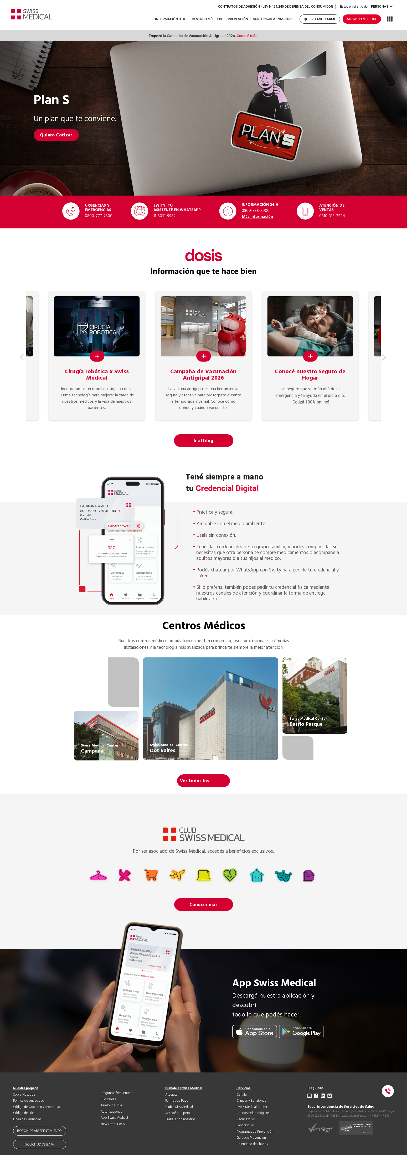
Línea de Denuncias (27, 1119)
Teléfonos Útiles (112, 1105)
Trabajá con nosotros (180, 1119)
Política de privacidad (28, 1100)
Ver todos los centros (194, 782)
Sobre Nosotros (24, 1094)
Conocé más (246, 36)
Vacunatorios (245, 1119)
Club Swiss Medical (179, 1107)
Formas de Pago (176, 1100)
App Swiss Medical (114, 1118)
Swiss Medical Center (251, 1107)
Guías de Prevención (251, 1138)
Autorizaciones (111, 1112)
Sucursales (108, 1099)
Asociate (171, 1094)
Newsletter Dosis (113, 1124)
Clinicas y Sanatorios (251, 1100)
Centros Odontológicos (252, 1113)
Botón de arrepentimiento (39, 1131)
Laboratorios (245, 1125)
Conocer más (203, 904)
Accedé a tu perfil (177, 1113)
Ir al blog (204, 440)
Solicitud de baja (39, 1144)
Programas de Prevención (254, 1131)
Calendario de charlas (252, 1144)
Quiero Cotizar (56, 135)
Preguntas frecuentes (116, 1093)
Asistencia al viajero (272, 19)
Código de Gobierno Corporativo (36, 1107)
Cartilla (241, 1094)
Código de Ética (24, 1113)
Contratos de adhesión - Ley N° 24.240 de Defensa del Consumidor (275, 6)
